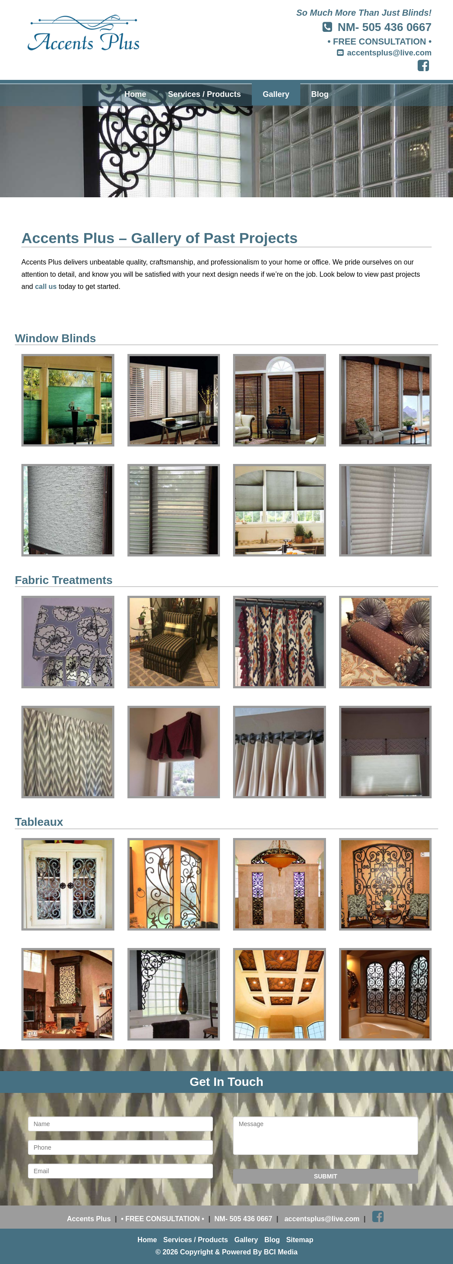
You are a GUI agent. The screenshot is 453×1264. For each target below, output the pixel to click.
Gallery (276, 94)
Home (135, 94)
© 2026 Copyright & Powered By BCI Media (226, 1252)
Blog (320, 94)
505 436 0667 (397, 27)
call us (46, 286)
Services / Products (204, 94)
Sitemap (299, 1239)
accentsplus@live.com (389, 52)
